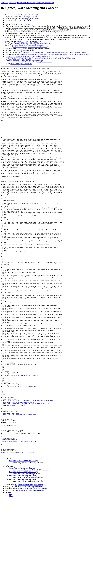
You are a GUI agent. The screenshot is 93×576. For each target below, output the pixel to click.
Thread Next (30, 3)
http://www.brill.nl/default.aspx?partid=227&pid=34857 (29, 471)
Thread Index (48, 3)
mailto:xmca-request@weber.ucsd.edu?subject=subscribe (66, 52)
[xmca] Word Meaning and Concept (22, 545)
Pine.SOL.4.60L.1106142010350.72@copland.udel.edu (32, 43)
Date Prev (4, 3)
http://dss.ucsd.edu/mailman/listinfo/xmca (30, 52)
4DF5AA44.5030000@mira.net (64, 58)
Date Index (39, 3)
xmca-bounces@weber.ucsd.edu (21, 64)
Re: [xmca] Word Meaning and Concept (23, 538)
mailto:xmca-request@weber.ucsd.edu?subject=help (30, 47)
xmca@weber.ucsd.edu (40, 15)
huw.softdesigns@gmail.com (28, 19)
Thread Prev (21, 3)
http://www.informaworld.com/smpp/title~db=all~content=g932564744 (29, 467)
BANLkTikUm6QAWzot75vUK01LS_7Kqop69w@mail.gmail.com (28, 58)
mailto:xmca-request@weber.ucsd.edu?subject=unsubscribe (68, 54)
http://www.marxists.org (16, 473)
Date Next (12, 3)
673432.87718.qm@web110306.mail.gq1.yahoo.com (31, 56)
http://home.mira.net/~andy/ (23, 469)
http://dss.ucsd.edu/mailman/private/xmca (29, 45)
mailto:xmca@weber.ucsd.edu (23, 50)
